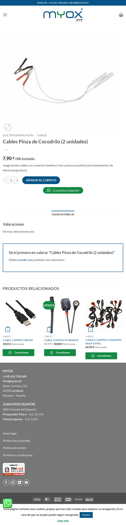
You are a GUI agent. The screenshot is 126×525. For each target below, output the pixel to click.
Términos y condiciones (18, 455)
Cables (42, 135)
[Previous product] (6, 150)
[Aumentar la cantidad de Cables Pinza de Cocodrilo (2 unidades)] (17, 180)
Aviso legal (9, 433)
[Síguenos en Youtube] (26, 482)
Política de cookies (15, 447)
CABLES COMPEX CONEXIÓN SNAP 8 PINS (103, 341)
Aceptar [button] (86, 514)
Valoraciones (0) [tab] (63, 214)
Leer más (63, 520)
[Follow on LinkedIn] (20, 482)
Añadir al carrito (41, 180)
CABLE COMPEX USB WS (18, 340)
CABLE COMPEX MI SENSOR (61, 340)
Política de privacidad (16, 440)
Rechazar (99, 514)
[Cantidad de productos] (11, 180)
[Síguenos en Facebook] (6, 482)
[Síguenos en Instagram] (13, 482)
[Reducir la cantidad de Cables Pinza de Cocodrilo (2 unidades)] (5, 180)
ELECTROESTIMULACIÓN (18, 135)
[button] (5, 14)
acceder (22, 259)
